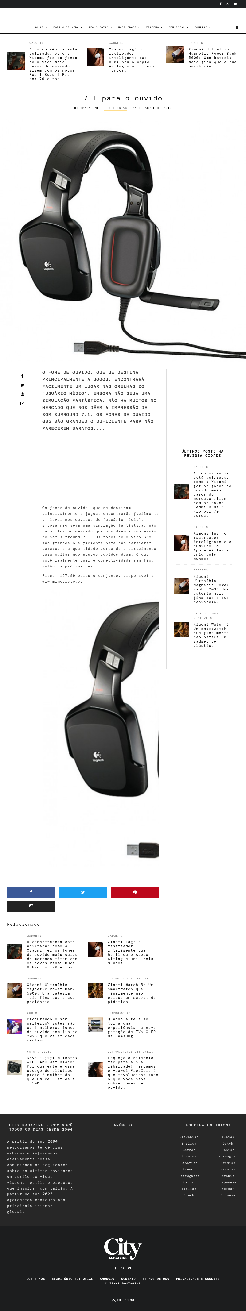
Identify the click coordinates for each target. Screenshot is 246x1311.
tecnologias (99, 27)
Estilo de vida (66, 27)
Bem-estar (177, 27)
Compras (201, 27)
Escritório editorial (72, 1279)
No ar (39, 27)
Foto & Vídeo (39, 1052)
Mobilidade (127, 27)
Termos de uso (155, 1279)
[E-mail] (22, 403)
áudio (32, 1013)
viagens (152, 27)
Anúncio (107, 1279)
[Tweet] (22, 385)
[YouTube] (235, 4)
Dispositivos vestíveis (130, 978)
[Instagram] (227, 4)
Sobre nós (36, 1279)
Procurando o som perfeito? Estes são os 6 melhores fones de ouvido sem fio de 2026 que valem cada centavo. (52, 1030)
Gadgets (36, 43)
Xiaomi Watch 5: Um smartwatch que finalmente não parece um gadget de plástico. (132, 993)
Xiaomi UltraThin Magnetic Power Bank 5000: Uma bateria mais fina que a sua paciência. (213, 57)
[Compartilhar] (22, 376)
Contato (128, 1279)
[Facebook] (220, 4)
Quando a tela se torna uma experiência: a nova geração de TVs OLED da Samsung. (132, 1027)
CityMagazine (86, 108)
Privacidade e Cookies (198, 1279)
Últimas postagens (123, 1284)
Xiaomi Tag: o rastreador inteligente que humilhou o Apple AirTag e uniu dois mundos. (132, 60)
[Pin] (22, 394)
